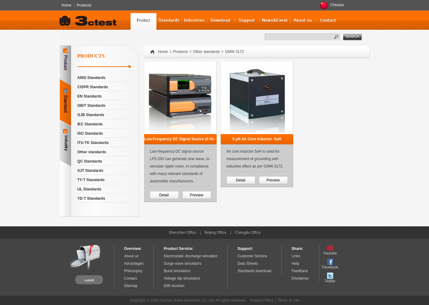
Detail (164, 195)
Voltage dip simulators (182, 278)
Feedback (300, 271)
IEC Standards (90, 124)
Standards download (254, 271)
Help (295, 263)
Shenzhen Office (182, 232)
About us (131, 256)
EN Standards (89, 96)
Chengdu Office (248, 232)
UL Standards (89, 189)
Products (84, 5)
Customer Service (252, 256)
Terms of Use (288, 300)
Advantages (134, 263)
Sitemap (131, 286)
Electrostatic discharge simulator (190, 256)
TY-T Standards (91, 180)
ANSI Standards (91, 78)
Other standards (91, 152)
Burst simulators (177, 271)
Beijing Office (215, 232)
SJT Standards (90, 170)
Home (67, 5)
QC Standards (89, 161)
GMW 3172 (234, 52)
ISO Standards (90, 133)
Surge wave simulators (182, 263)
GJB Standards (90, 115)
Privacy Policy (261, 300)
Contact (130, 278)
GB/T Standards (91, 105)
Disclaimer (300, 278)
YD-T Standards (91, 198)
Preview (196, 195)
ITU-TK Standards (93, 143)
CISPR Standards (92, 87)
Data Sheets (247, 263)
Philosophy (133, 271)
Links (296, 256)
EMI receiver (174, 286)
